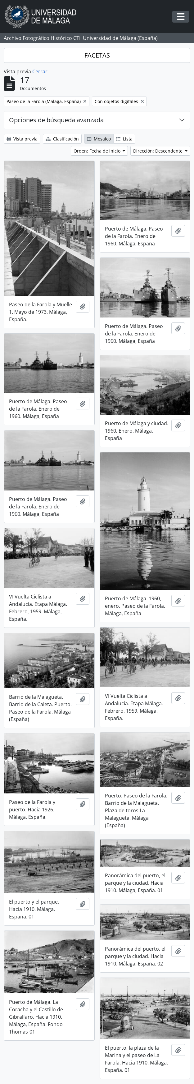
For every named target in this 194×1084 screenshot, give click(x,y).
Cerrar (39, 71)
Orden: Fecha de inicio (98, 151)
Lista (124, 139)
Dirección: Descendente (158, 151)
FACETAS (97, 55)
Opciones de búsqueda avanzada (56, 120)
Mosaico (99, 139)
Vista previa (22, 139)
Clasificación (62, 139)
